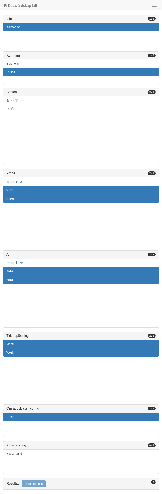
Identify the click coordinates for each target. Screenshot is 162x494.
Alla (10, 100)
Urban (10, 417)
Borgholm (12, 63)
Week (10, 352)
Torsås (10, 72)
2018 (9, 271)
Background (14, 453)
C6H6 (10, 198)
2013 (9, 280)
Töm (19, 181)
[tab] (81, 484)
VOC (9, 190)
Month (10, 344)
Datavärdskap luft (20, 5)
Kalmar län (13, 27)
